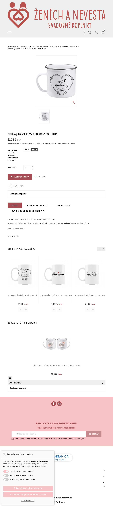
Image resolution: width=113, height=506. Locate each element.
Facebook (53, 403)
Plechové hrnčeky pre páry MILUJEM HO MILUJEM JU (56, 365)
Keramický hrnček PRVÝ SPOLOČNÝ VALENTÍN (23, 295)
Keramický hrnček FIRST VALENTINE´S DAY (90, 295)
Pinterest (21, 186)
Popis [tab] (15, 205)
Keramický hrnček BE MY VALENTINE (56, 295)
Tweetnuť (15, 186)
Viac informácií (27, 500)
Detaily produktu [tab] (37, 205)
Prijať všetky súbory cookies (28, 488)
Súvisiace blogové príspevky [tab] (28, 210)
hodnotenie (63, 205)
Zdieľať (10, 186)
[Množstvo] (26, 167)
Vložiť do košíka (20, 177)
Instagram (59, 403)
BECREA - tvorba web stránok (60, 498)
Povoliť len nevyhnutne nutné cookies (28, 494)
